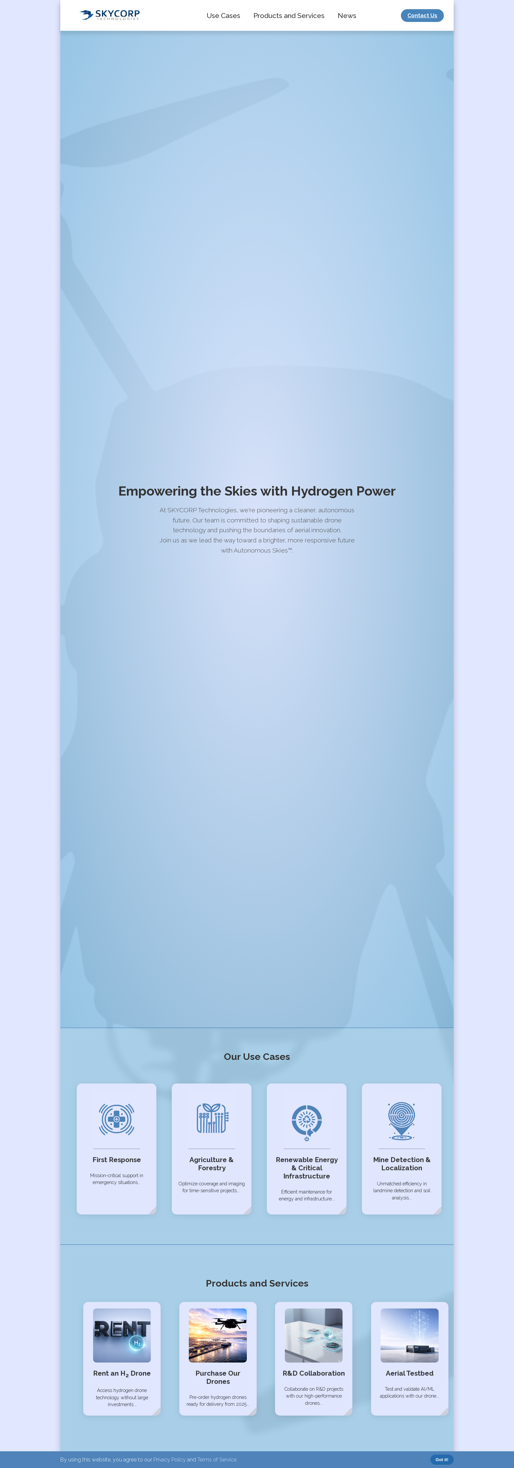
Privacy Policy (169, 1460)
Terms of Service (216, 1460)
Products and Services (289, 15)
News (347, 15)
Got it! (442, 1459)
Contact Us (422, 15)
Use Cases (223, 15)
